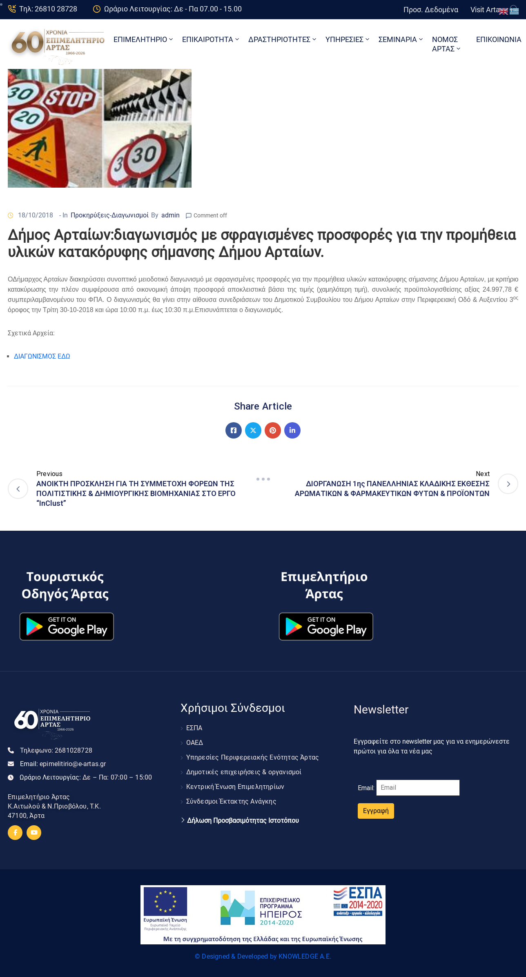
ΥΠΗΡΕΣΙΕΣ (348, 39)
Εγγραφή (376, 811)
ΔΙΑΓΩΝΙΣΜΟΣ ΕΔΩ (42, 356)
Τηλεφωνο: (56, 750)
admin (170, 215)
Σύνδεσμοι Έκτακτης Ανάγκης (231, 801)
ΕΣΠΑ (194, 728)
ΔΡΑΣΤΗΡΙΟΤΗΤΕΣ (283, 39)
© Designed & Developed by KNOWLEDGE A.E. (263, 956)
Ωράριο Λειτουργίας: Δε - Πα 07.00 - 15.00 (173, 8)
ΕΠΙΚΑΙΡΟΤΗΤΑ (211, 39)
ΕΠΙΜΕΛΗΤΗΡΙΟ (144, 39)
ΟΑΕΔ (194, 743)
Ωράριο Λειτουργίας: (86, 777)
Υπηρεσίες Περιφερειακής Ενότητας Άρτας (252, 757)
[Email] (418, 788)
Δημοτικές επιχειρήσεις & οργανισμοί (244, 772)
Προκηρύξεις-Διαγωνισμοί (110, 215)
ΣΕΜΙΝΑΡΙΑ (401, 39)
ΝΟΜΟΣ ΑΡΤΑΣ (447, 44)
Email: (63, 764)
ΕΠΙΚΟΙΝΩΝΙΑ (499, 39)
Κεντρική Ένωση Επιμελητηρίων (235, 787)
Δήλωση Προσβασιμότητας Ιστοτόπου (243, 820)
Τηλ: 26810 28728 (48, 8)
